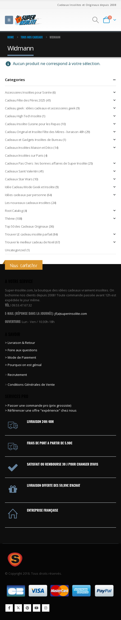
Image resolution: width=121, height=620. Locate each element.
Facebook (9, 608)
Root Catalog (14, 210)
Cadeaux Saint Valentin (21, 171)
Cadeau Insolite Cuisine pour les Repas (32, 124)
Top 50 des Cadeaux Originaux (26, 226)
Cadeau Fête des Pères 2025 (25, 100)
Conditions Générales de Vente (31, 384)
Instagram (45, 608)
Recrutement (17, 374)
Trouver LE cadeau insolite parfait (28, 234)
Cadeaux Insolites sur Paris (24, 155)
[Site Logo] (28, 20)
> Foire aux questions (21, 350)
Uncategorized (15, 250)
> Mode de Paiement (20, 357)
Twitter (18, 608)
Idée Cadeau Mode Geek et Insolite (30, 187)
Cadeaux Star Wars (18, 179)
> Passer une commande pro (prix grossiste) (38, 405)
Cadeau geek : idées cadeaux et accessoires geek (40, 108)
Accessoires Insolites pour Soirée (28, 92)
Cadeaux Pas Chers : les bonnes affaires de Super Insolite (46, 163)
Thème (10, 218)
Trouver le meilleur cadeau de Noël (29, 242)
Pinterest (27, 608)
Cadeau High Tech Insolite (23, 116)
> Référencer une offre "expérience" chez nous (41, 410)
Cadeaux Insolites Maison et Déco (29, 147)
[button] (9, 20)
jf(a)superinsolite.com (71, 313)
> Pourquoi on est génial (23, 365)
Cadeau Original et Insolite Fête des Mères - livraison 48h (44, 132)
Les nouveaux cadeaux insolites (27, 203)
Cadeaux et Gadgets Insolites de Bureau (33, 139)
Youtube (36, 608)
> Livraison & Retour (20, 342)
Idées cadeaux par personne (25, 195)
